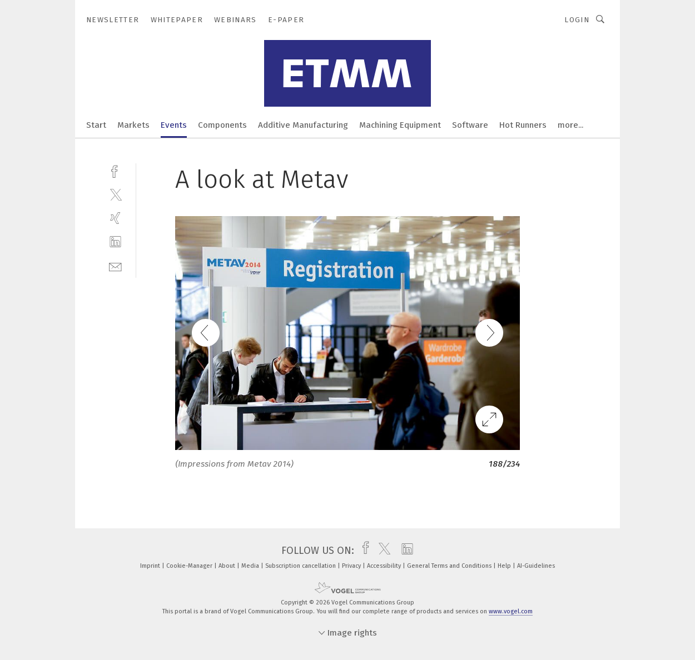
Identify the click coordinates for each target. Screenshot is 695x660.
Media (251, 565)
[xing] (115, 218)
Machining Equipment (400, 125)
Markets (133, 125)
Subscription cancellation (301, 565)
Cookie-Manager (190, 565)
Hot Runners (523, 125)
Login (576, 19)
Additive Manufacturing (303, 125)
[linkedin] (115, 242)
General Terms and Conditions (450, 565)
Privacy (352, 565)
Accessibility (385, 565)
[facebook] (115, 170)
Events (174, 125)
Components (222, 125)
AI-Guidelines (536, 565)
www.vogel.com (511, 611)
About (228, 565)
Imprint (151, 565)
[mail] (115, 266)
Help (505, 565)
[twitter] (115, 194)
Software (470, 125)
